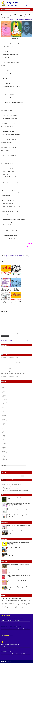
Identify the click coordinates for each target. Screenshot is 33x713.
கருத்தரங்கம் (4, 406)
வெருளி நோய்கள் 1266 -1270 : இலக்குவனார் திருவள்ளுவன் (10, 371)
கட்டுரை (8, 11)
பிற (2, 442)
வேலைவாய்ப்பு (4, 459)
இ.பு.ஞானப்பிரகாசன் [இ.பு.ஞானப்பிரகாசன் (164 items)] (21, 603)
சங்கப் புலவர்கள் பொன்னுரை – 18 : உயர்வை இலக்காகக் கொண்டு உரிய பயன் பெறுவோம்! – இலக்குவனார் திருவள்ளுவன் (19, 587)
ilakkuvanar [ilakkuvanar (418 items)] (27, 599)
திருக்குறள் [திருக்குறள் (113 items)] (28, 607)
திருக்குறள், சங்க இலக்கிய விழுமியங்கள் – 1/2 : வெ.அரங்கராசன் (7, 340)
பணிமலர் (3, 435)
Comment (3, 315)
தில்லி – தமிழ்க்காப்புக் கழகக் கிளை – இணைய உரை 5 (18, 525)
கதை (3, 404)
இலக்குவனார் (4, 395)
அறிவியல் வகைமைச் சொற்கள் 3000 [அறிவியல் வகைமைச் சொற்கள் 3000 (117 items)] (19, 607)
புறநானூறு (7, 258)
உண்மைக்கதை (4, 399)
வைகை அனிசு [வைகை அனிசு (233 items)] (19, 601)
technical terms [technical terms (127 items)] (9, 606)
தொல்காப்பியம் (4, 430)
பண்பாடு (3, 436)
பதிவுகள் (3, 479)
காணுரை (3, 411)
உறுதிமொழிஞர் (4, 402)
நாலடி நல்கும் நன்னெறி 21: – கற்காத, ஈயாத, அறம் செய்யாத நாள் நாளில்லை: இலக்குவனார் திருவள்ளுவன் (16, 304)
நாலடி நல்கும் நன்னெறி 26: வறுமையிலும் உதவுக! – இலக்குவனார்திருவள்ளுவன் (15, 490)
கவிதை (3, 410)
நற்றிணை (20, 256)
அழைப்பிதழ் (4, 388)
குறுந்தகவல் (4, 415)
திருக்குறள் (22, 255)
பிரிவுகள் (14, 479)
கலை (3, 407)
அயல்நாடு (3, 384)
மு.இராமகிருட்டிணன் (5, 450)
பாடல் (3, 439)
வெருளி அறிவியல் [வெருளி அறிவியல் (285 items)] (20, 600)
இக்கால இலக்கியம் (5, 390)
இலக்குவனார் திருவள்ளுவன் (7, 17)
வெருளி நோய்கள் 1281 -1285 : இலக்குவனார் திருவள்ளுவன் (10, 357)
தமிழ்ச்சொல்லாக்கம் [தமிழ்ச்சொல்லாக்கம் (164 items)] (12, 603)
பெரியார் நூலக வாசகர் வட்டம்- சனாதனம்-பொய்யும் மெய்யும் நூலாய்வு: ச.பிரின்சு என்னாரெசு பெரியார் (18, 509)
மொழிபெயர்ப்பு (4, 452)
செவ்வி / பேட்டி (4, 420)
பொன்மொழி (4, 447)
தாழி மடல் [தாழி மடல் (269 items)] (27, 600)
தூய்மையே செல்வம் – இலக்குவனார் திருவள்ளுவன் (18, 564)
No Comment (28, 17)
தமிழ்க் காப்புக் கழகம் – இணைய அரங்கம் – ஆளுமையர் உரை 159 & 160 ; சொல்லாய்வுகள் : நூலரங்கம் (19, 515)
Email (18, 330)
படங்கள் (3, 434)
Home (5, 11)
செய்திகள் (3, 419)
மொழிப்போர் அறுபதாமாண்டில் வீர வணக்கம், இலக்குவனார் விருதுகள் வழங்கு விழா (18, 531)
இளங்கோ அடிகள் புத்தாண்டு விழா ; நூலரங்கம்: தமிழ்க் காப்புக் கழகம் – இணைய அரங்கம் (18, 504)
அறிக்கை (3, 386)
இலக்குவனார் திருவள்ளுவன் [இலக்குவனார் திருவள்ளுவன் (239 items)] (9, 601)
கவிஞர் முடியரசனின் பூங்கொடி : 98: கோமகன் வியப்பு (18, 575)
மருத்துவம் (4, 448)
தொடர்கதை (4, 428)
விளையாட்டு (4, 455)
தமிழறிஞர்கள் (17, 255)
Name (18, 328)
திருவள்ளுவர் (8, 256)
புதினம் (3, 444)
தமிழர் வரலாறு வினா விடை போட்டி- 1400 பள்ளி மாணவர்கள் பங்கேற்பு (13, 653)
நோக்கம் (2, 646)
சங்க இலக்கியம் (11, 255)
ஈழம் (3, 398)
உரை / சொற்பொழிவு (5, 400)
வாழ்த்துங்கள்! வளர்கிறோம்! (6, 651)
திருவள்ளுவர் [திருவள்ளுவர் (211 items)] (5, 603)
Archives (2, 464)
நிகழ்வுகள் (3, 432)
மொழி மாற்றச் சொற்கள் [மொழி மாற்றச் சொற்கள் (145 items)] (12, 604)
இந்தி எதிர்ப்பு (4, 392)
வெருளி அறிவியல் (5, 458)
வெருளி (3, 456)
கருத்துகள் (8, 479)
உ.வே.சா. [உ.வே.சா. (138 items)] (27, 604)
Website (18, 333)
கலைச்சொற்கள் (4, 408)
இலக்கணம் (4, 394)
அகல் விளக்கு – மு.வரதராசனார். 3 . (25, 340)
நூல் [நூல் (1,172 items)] (22, 599)
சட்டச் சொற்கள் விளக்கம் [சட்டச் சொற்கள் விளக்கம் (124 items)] (17, 606)
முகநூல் (3, 451)
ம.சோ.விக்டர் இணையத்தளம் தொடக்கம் (8, 648)
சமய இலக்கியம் (4, 418)
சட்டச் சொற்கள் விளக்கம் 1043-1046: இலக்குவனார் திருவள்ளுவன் (11, 362)
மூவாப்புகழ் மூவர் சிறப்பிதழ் (5, 347)
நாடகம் (3, 431)
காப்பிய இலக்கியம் (5, 412)
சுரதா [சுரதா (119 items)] (12, 607)
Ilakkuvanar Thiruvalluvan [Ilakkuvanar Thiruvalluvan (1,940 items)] (11, 599)
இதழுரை (3, 391)
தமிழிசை (3, 423)
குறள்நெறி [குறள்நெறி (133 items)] (4, 606)
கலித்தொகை (3, 256)
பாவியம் (3, 440)
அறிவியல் (3, 387)
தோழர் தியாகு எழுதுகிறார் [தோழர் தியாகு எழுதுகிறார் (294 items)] (8, 600)
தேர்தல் (3, 427)
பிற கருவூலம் (4, 443)
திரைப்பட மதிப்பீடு (5, 426)
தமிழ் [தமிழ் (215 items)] (24, 601)
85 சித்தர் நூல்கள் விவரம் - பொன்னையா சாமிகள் (9, 644)
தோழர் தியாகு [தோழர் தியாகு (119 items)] (8, 607)
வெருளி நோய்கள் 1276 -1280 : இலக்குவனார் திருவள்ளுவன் (12, 488)
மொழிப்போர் (4, 454)
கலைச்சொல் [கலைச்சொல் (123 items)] (24, 606)
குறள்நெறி (3, 413)
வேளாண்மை (4, 460)
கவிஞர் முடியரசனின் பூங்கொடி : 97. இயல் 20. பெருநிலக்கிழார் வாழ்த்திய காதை (17, 581)
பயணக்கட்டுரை (4, 437)
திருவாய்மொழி (15, 256)
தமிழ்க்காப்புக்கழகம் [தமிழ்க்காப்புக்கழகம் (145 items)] (21, 604)
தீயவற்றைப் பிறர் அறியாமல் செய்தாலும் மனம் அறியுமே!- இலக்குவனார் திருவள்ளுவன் (16, 277)
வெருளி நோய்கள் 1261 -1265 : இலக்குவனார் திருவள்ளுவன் (10, 376)
